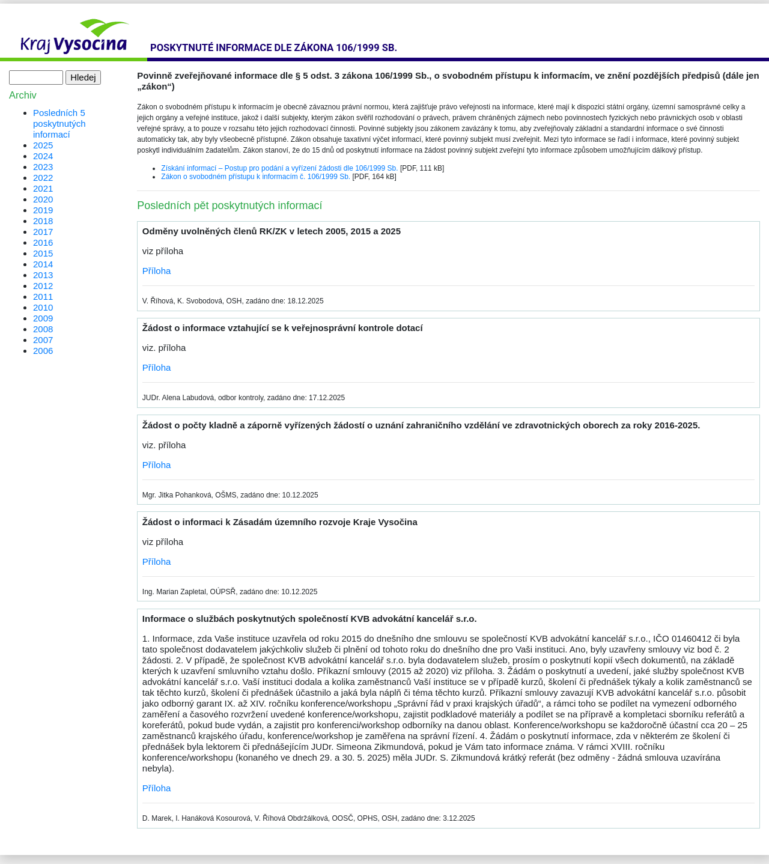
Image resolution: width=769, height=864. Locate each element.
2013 (43, 275)
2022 (43, 177)
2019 (43, 210)
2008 (43, 329)
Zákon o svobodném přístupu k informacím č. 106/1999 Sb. (255, 176)
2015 (43, 253)
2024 (43, 156)
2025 (43, 145)
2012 (43, 286)
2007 (43, 340)
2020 (43, 199)
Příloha (156, 271)
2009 (43, 318)
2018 (43, 221)
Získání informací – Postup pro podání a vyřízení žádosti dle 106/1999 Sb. (279, 168)
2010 (43, 307)
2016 (43, 242)
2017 (43, 232)
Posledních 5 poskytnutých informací (59, 123)
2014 (43, 264)
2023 (43, 167)
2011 (43, 296)
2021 (43, 188)
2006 (43, 350)
